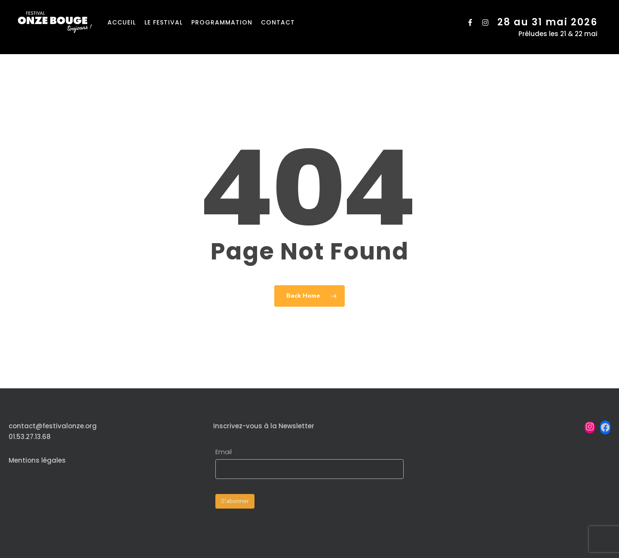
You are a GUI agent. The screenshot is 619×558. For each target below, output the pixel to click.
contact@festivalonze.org (53, 425)
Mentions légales (37, 460)
